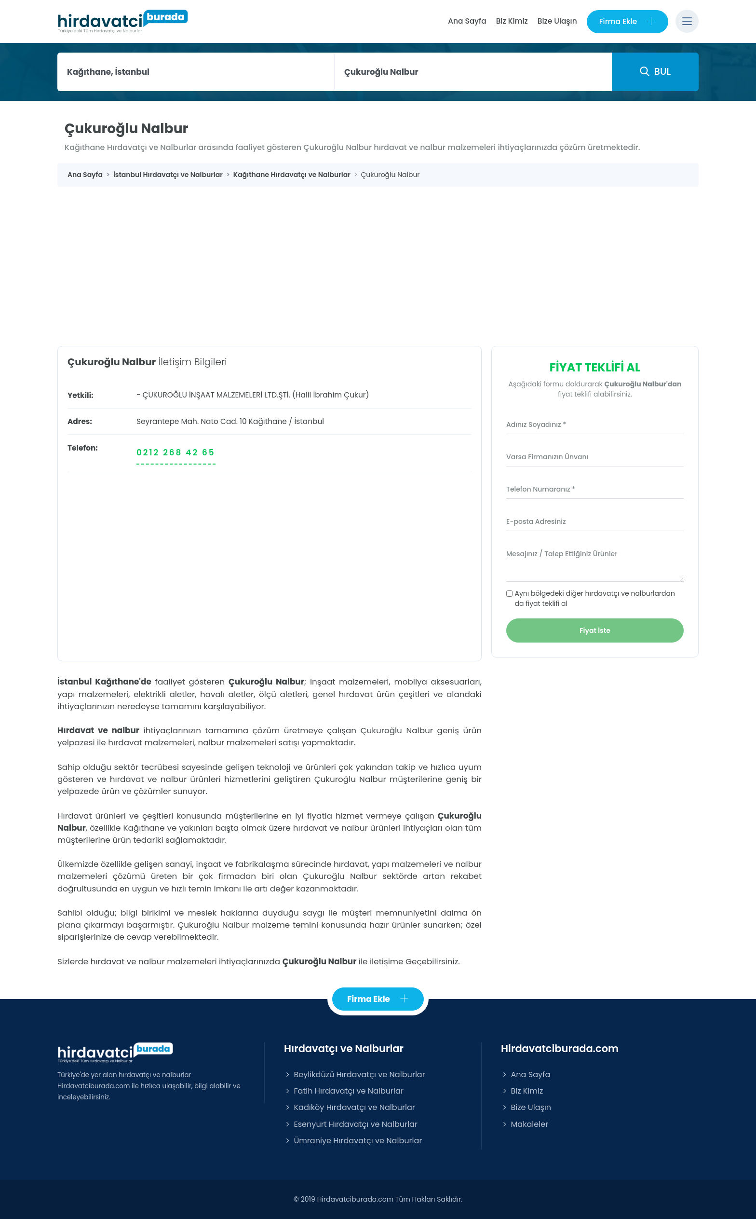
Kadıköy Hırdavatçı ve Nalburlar (349, 1107)
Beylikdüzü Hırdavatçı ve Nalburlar (354, 1074)
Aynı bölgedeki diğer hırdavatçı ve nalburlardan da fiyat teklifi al (595, 598)
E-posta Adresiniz (536, 521)
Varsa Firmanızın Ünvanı (547, 457)
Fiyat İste (595, 630)
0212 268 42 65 (176, 452)
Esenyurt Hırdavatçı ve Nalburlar (351, 1124)
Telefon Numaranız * (540, 489)
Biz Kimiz (512, 21)
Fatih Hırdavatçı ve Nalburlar (344, 1090)
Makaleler (524, 1124)
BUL (655, 71)
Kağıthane (268, 421)
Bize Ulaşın (557, 21)
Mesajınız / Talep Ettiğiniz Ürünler (562, 554)
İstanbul (309, 421)
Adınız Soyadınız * (536, 424)
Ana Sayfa (467, 21)
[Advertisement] (378, 259)
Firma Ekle (627, 21)
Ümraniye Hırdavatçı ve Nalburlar (353, 1140)
